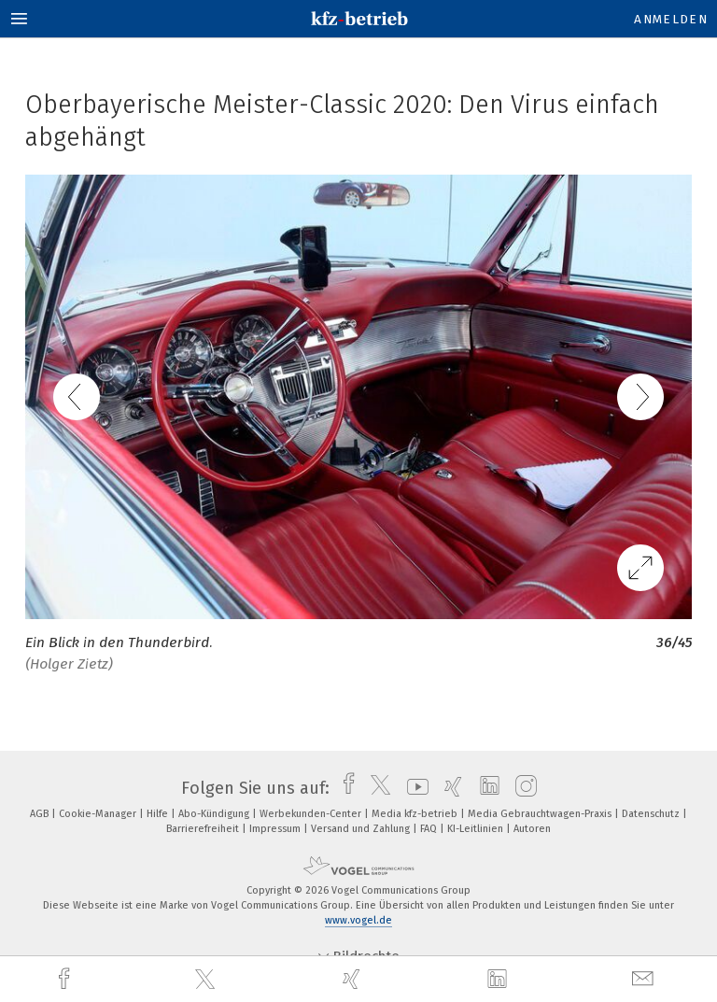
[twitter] (207, 980)
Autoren (532, 829)
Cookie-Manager (99, 814)
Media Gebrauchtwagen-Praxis (541, 814)
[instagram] (521, 788)
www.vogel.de (358, 920)
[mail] (645, 979)
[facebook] (66, 979)
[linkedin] (499, 979)
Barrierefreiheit (204, 829)
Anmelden (671, 19)
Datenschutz (652, 814)
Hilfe (159, 814)
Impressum (276, 829)
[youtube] (413, 788)
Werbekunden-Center (312, 814)
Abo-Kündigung (215, 814)
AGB (40, 814)
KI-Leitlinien (476, 829)
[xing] (354, 979)
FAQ (430, 829)
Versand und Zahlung (362, 829)
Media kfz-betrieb (416, 814)
